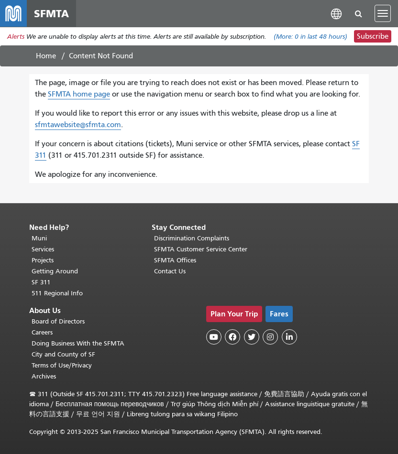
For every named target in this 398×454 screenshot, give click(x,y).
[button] (336, 13)
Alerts (15, 36)
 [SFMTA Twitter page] (251, 337)
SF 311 (41, 282)
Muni (39, 238)
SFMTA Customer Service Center (200, 249)
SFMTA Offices (175, 260)
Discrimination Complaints (191, 238)
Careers (42, 332)
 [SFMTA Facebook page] (232, 337)
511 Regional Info (57, 293)
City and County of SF (63, 354)
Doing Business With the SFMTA (78, 343)
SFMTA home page (79, 94)
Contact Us (170, 271)
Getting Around (55, 271)
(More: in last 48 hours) (310, 36)
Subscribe (372, 36)
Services (43, 249)
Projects (43, 260)
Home (46, 56)
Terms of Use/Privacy (62, 365)
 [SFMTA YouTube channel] (214, 337)
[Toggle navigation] (383, 13)
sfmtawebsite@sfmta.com (78, 124)
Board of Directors (58, 321)
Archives (44, 376)
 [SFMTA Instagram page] (270, 337)
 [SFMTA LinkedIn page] (289, 337)
